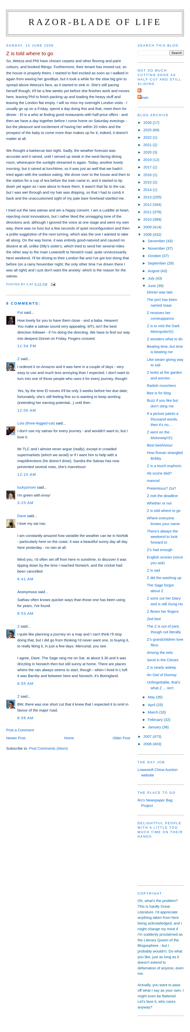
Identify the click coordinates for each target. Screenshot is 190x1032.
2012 (148, 204)
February (156, 719)
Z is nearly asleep (161, 667)
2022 (148, 137)
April (152, 705)
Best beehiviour (160, 445)
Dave (21, 516)
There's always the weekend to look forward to (162, 536)
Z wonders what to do (165, 339)
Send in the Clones (162, 660)
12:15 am (26, 474)
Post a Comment (20, 730)
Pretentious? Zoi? (161, 488)
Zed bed (154, 619)
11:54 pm (26, 346)
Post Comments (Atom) (48, 748)
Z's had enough (159, 550)
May (152, 697)
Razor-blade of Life (95, 22)
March (153, 712)
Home (69, 738)
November (157, 248)
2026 (148, 122)
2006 (148, 744)
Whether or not (159, 503)
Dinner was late (160, 292)
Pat (20, 312)
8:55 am (25, 683)
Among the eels (160, 652)
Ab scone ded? (159, 473)
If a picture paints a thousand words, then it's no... (162, 419)
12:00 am (26, 410)
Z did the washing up (164, 578)
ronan (143, 97)
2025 (148, 130)
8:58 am (25, 718)
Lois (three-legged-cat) (36, 423)
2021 (148, 145)
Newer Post (15, 738)
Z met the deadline (162, 496)
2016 (148, 175)
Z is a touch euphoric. (165, 466)
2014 (148, 189)
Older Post (121, 738)
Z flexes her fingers (163, 611)
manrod (153, 480)
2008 (148, 234)
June (152, 286)
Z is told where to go (164, 510)
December (157, 241)
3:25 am (25, 503)
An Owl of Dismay (162, 675)
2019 (148, 160)
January (155, 727)
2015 (148, 182)
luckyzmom (26, 487)
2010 (148, 219)
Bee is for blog (159, 393)
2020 (148, 152)
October (155, 256)
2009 (148, 227)
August (154, 271)
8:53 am (25, 613)
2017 (148, 167)
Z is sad (153, 570)
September (157, 263)
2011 (148, 212)
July (151, 278)
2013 (148, 197)
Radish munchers (161, 385)
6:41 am (25, 579)
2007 (148, 736)
